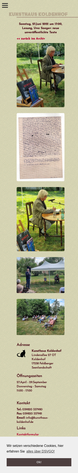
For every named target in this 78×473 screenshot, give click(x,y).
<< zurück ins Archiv (31, 38)
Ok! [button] (39, 462)
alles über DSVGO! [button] (40, 451)
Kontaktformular (28, 434)
